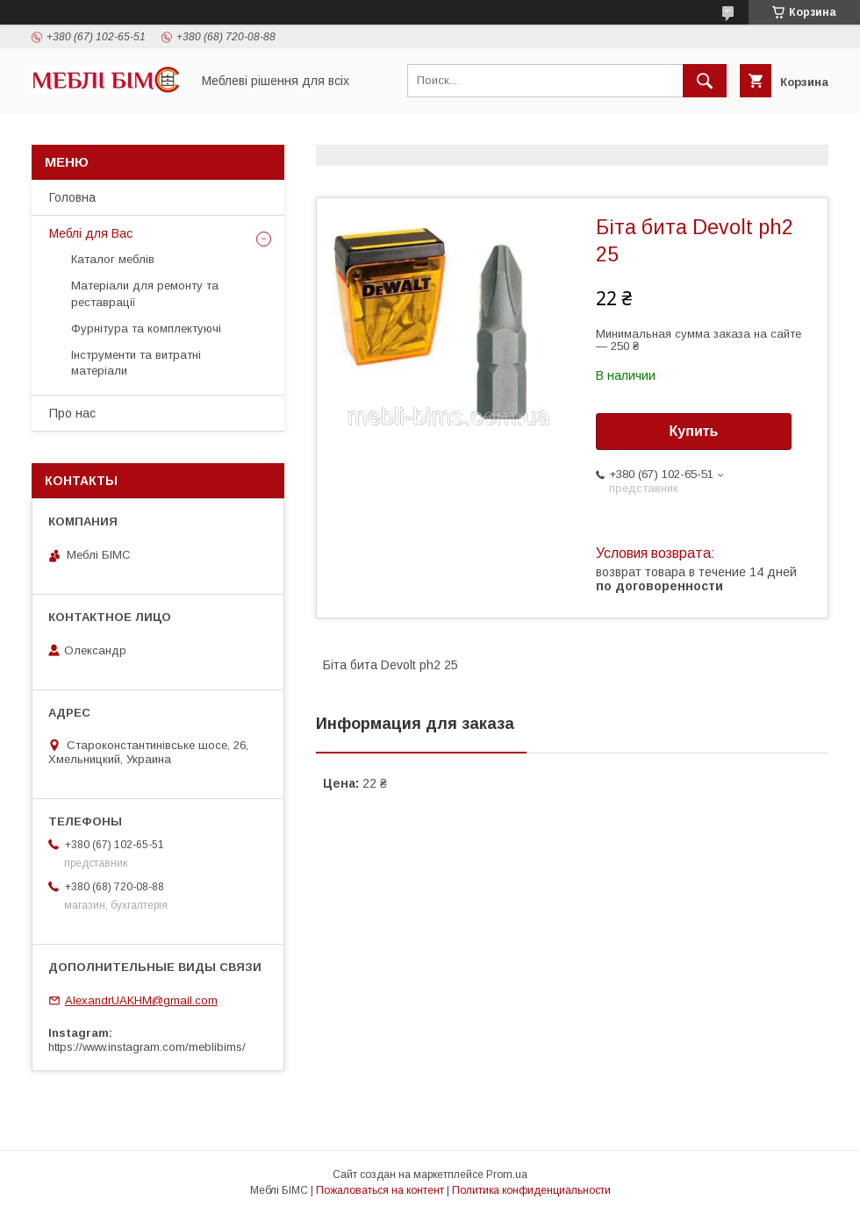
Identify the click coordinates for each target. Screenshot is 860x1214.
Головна (72, 197)
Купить (694, 431)
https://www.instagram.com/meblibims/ (147, 1046)
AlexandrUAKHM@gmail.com (141, 1000)
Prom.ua (506, 1174)
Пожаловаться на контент (380, 1190)
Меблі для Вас (91, 233)
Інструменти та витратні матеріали (136, 362)
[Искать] (705, 80)
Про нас (72, 413)
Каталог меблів (112, 259)
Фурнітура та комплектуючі (146, 328)
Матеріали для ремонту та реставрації (145, 293)
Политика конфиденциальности (531, 1190)
